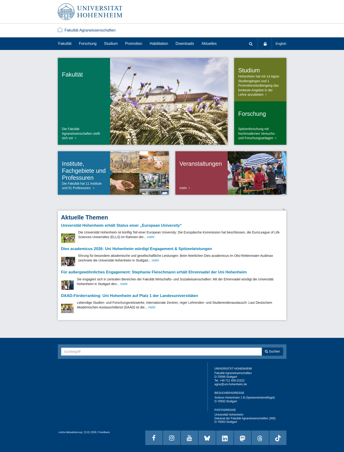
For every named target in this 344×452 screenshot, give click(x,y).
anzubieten (255, 94)
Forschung (88, 44)
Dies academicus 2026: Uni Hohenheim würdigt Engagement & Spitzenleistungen (136, 249)
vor (71, 138)
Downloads (185, 44)
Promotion (133, 44)
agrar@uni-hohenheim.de (230, 384)
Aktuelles (209, 44)
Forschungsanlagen (259, 138)
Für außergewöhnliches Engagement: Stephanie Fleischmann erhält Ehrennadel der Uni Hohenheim (154, 272)
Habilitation (159, 44)
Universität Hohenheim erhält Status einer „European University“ (121, 225)
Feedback (104, 432)
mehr (183, 188)
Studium (111, 44)
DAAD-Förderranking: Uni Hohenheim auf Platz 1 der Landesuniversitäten (129, 295)
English (281, 44)
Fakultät (65, 44)
